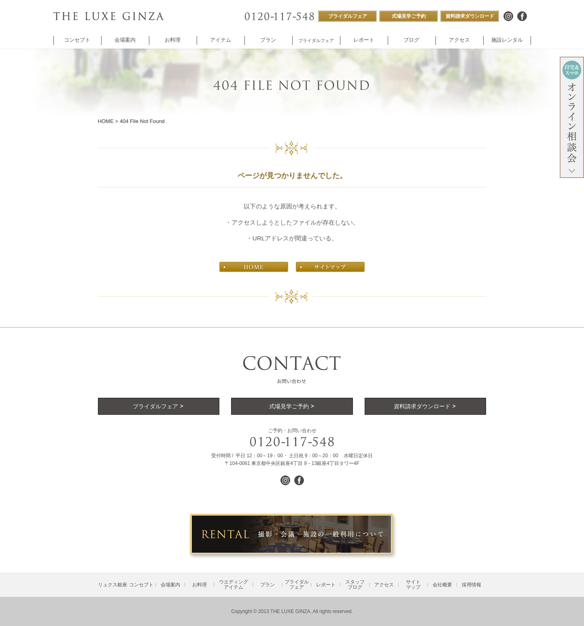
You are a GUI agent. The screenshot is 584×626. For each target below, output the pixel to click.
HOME (106, 121)
